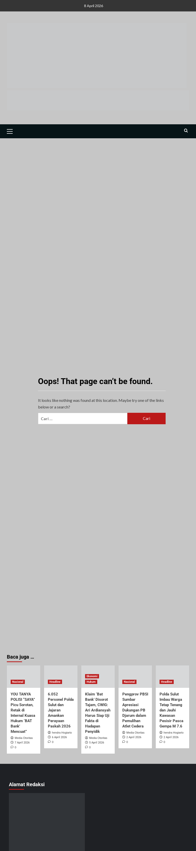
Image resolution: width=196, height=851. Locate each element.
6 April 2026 (59, 737)
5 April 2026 (96, 742)
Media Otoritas (24, 737)
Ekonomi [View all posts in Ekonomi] (92, 676)
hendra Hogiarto (62, 732)
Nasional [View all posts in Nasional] (17, 681)
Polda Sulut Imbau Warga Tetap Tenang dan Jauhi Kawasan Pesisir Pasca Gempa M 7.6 (171, 710)
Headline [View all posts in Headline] (55, 681)
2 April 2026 (133, 737)
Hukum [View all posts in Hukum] (91, 681)
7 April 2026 (22, 742)
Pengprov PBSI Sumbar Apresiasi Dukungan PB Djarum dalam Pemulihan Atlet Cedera (135, 710)
